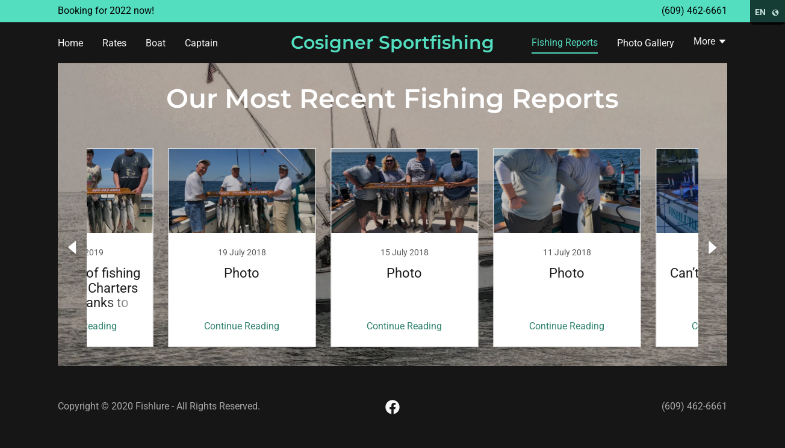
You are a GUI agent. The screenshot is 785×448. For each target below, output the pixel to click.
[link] (392, 45)
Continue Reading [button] (149, 326)
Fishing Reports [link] (565, 42)
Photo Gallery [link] (645, 43)
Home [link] (70, 43)
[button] (710, 42)
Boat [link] (156, 43)
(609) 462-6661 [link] (694, 10)
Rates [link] (114, 43)
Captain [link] (201, 43)
